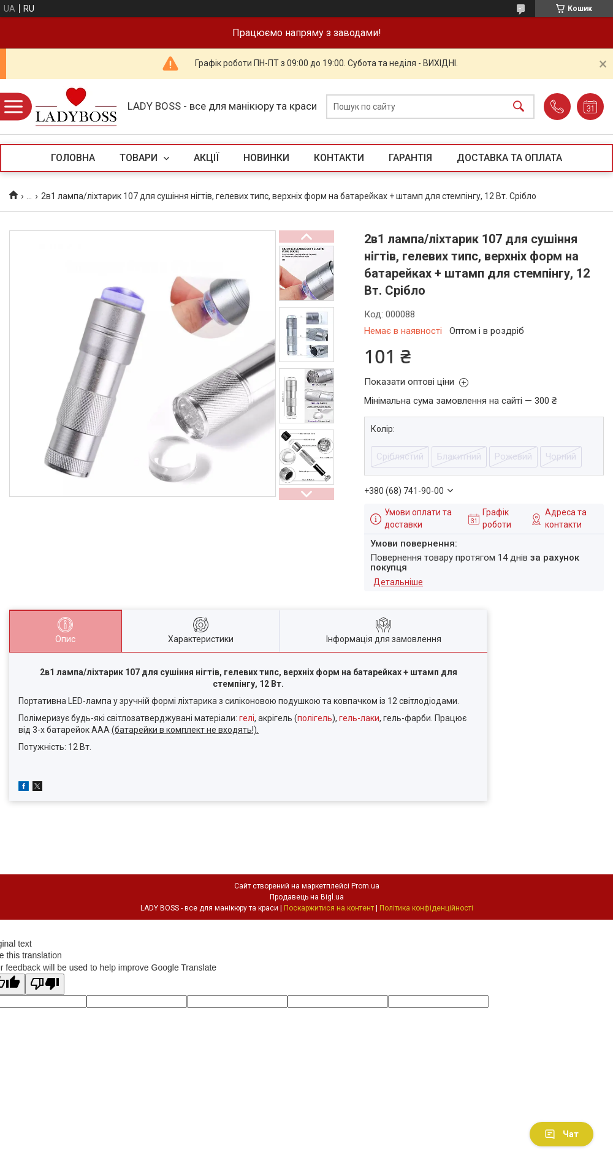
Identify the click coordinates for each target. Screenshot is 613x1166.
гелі (246, 718)
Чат (561, 1134)
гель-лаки (359, 718)
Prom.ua (365, 886)
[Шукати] (518, 107)
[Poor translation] (44, 984)
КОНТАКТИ (339, 158)
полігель (314, 718)
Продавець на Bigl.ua (307, 897)
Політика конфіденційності (426, 908)
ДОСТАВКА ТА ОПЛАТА (509, 158)
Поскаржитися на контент (329, 908)
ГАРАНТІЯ (410, 158)
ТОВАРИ (140, 158)
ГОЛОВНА (73, 158)
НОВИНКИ (266, 158)
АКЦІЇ (206, 158)
